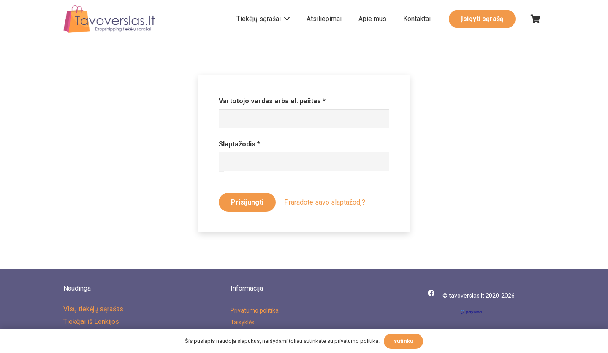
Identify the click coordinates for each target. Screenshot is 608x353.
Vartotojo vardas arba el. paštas (290, 100)
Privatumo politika (255, 310)
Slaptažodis (257, 143)
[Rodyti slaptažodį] (221, 171)
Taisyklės (243, 322)
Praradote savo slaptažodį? (324, 202)
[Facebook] (431, 293)
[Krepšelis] (535, 19)
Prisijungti (247, 202)
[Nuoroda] (109, 19)
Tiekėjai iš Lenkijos (91, 322)
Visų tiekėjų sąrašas (93, 309)
